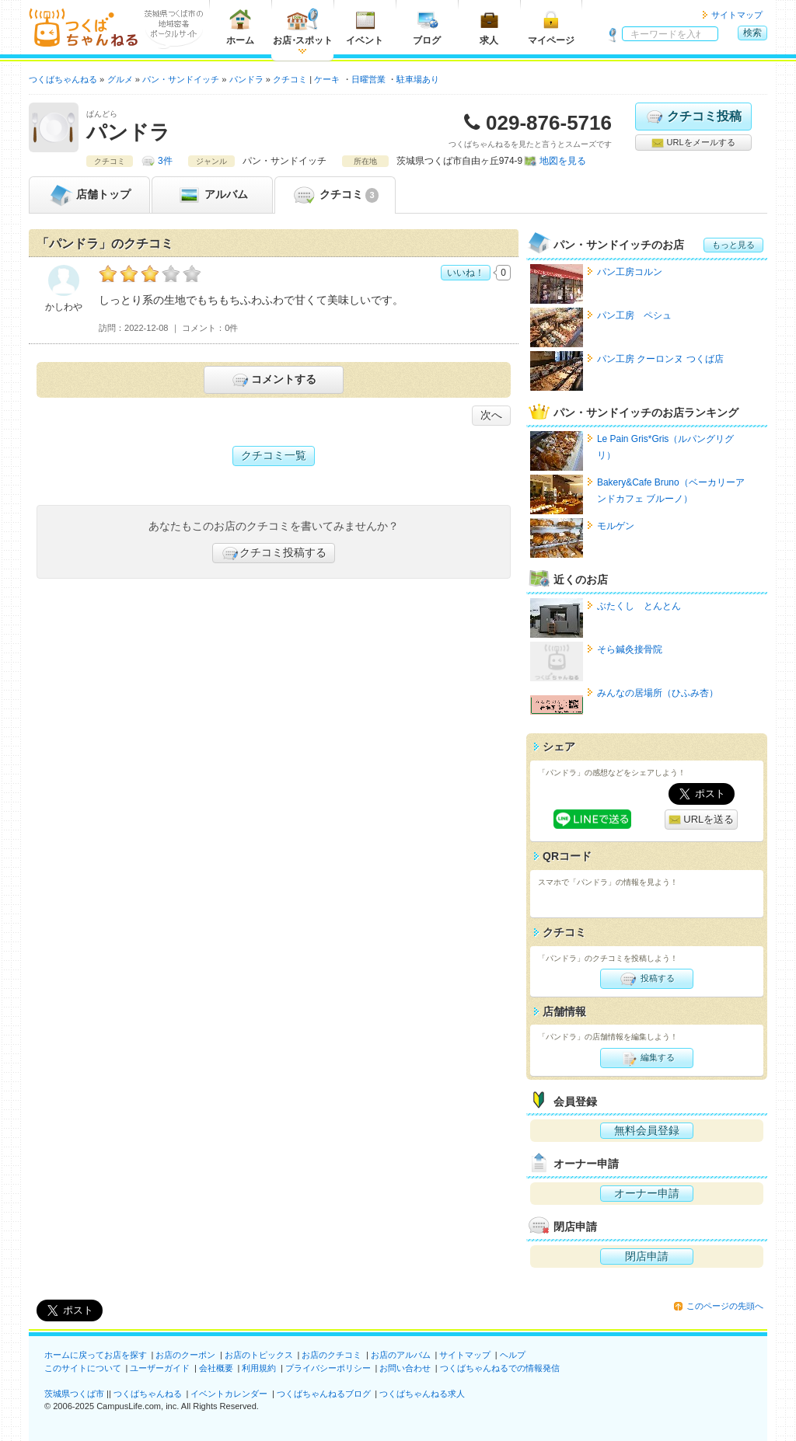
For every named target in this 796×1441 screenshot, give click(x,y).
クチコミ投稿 (693, 116)
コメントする (273, 380)
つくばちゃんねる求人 (422, 1393)
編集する (646, 1058)
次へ (491, 415)
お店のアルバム (401, 1354)
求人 (488, 27)
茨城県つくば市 (74, 1393)
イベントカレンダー (228, 1393)
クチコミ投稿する (273, 553)
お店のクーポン (185, 1354)
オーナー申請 (646, 1193)
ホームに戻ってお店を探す (95, 1354)
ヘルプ (512, 1354)
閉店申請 (647, 1256)
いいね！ (465, 272)
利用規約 (259, 1368)
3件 (165, 160)
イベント (364, 27)
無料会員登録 (646, 1130)
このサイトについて (82, 1368)
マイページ (551, 27)
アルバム (212, 195)
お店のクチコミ (331, 1354)
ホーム (240, 27)
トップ (89, 195)
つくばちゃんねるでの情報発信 (500, 1368)
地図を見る (562, 160)
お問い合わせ (405, 1368)
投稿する (646, 978)
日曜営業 (368, 79)
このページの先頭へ (724, 1305)
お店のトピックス (259, 1354)
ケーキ (327, 79)
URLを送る (702, 820)
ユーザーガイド (160, 1368)
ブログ (426, 27)
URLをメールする (693, 143)
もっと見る (733, 244)
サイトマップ (737, 14)
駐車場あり (417, 79)
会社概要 (216, 1368)
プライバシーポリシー (328, 1368)
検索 (752, 32)
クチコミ (335, 195)
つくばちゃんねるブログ (324, 1393)
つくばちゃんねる (147, 1393)
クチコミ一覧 (273, 455)
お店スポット (303, 27)
